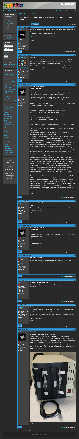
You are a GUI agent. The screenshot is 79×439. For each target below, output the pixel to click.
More (14, 100)
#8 (75, 304)
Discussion (26, 13)
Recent (14, 10)
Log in (19, 23)
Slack (8, 27)
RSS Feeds (8, 148)
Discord (9, 22)
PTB (19, 203)
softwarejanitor (23, 258)
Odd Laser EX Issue (9, 130)
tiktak (5, 120)
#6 (75, 255)
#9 (75, 329)
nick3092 (6, 131)
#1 (75, 27)
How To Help (59, 10)
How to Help (10, 182)
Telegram (9, 29)
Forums (9, 10)
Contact (74, 10)
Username (7, 44)
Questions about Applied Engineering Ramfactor (10, 96)
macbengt (6, 114)
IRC (8, 18)
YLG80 (20, 307)
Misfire (8, 23)
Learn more (6, 31)
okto (20, 282)
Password (7, 48)
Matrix (8, 20)
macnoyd (21, 57)
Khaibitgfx (6, 137)
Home (4, 10)
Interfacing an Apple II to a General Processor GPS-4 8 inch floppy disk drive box (10, 89)
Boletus (21, 29)
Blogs (6, 144)
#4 (75, 200)
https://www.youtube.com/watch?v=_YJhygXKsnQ (43, 36)
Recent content (9, 37)
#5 (75, 225)
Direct (5, 64)
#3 (75, 84)
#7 (75, 280)
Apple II (33, 13)
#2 (75, 55)
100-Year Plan (67, 10)
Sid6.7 (5, 127)
